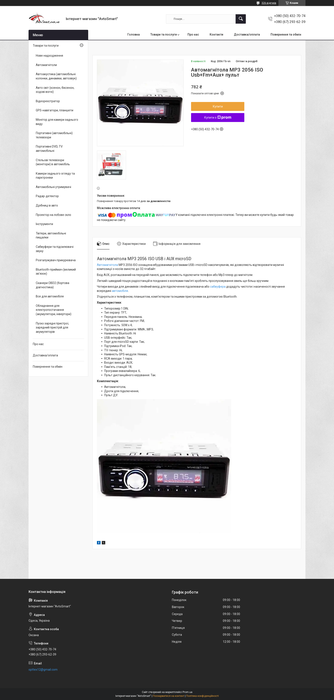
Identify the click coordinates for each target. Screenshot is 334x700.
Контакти (216, 34)
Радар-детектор (47, 196)
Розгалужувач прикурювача (56, 260)
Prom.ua (187, 692)
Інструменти (44, 224)
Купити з (217, 117)
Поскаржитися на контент (168, 695)
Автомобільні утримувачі (53, 187)
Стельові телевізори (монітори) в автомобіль (53, 162)
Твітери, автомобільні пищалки (51, 235)
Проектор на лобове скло (53, 215)
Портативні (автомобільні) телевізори (54, 135)
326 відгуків (269, 2)
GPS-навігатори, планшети (54, 110)
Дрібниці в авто (47, 205)
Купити (218, 106)
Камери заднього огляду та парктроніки (55, 175)
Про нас (193, 34)
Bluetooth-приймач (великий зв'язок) (56, 271)
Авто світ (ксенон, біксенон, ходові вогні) (55, 90)
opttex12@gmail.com (43, 669)
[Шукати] (241, 19)
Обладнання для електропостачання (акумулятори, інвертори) (53, 310)
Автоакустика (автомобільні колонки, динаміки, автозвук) (56, 76)
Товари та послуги (163, 34)
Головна (133, 34)
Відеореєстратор (48, 101)
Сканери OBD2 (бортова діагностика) (52, 285)
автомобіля (120, 291)
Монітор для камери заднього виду (57, 122)
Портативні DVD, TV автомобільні (49, 148)
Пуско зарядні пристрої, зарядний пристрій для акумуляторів (52, 327)
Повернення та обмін (286, 34)
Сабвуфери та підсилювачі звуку (54, 249)
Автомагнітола (107, 265)
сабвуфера (218, 286)
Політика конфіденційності (202, 695)
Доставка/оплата (247, 34)
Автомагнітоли (46, 65)
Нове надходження (49, 55)
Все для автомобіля (50, 296)
